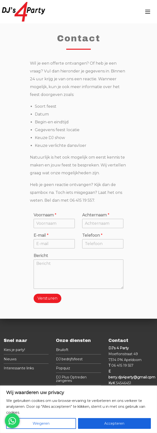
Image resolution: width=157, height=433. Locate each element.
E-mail (41, 235)
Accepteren (114, 423)
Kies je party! (14, 350)
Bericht (41, 255)
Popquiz (63, 368)
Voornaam (45, 215)
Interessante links (19, 368)
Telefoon (92, 235)
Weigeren (41, 423)
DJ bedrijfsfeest (69, 359)
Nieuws (10, 359)
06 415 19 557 (122, 365)
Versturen (47, 298)
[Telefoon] (102, 243)
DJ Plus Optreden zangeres (71, 379)
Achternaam (95, 215)
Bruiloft (62, 350)
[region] (78, 409)
